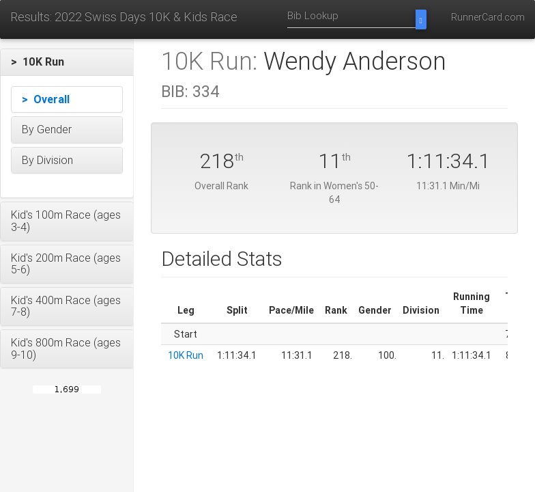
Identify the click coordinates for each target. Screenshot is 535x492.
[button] (67, 62)
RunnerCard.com (488, 17)
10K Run (185, 355)
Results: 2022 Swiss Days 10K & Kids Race (123, 17)
